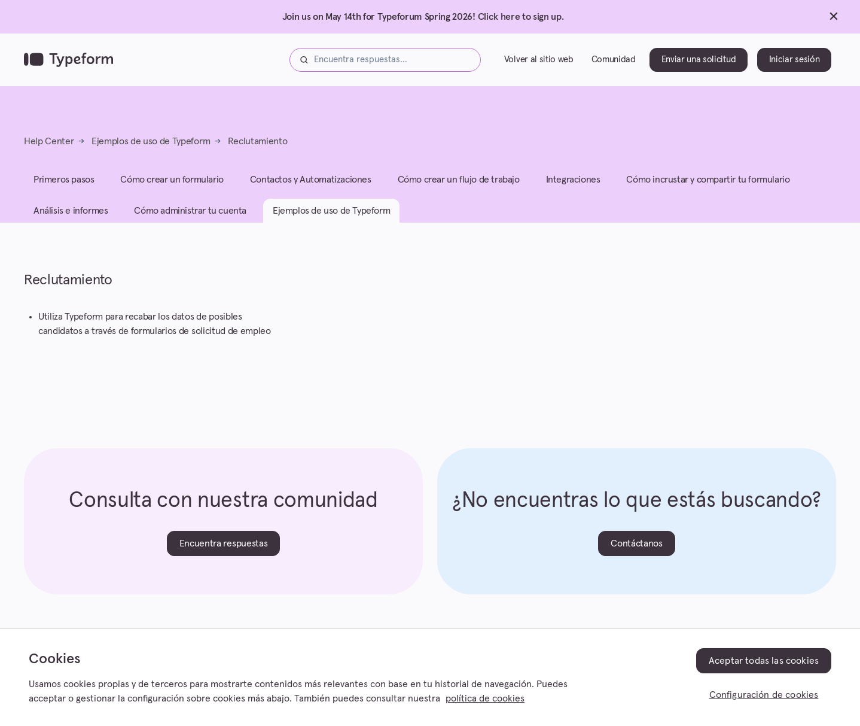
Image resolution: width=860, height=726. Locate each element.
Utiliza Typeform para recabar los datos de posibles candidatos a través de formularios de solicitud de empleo (154, 324)
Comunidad (613, 59)
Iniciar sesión (794, 59)
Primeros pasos (63, 179)
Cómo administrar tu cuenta (190, 210)
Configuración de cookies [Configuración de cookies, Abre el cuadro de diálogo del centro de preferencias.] (764, 695)
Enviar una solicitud (698, 59)
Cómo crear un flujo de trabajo (459, 179)
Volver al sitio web (539, 59)
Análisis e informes (70, 210)
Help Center (49, 141)
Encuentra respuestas (223, 543)
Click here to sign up (520, 17)
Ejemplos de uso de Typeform (151, 141)
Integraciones (573, 179)
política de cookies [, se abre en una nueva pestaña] (485, 698)
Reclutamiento (258, 141)
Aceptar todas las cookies (764, 661)
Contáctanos (636, 543)
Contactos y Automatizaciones (310, 179)
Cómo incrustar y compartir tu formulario (707, 179)
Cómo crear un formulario (171, 179)
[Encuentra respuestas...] (385, 60)
